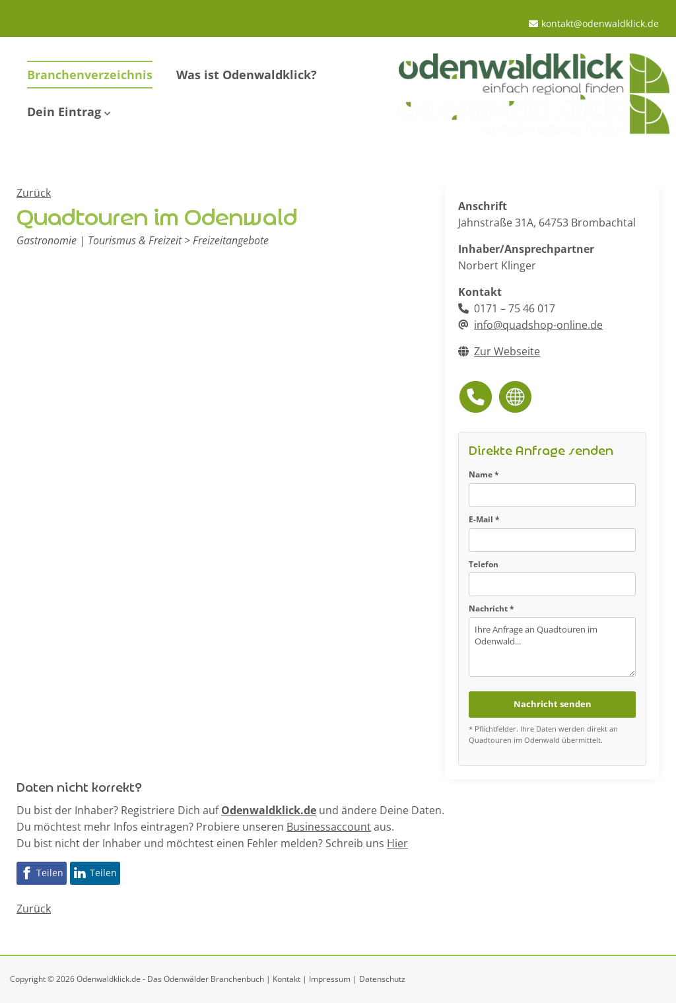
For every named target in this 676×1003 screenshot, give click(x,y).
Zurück (34, 193)
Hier (397, 843)
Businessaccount (329, 826)
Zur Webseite (507, 351)
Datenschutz (382, 979)
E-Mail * (484, 519)
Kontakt (286, 979)
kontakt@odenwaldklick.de (600, 23)
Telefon (483, 564)
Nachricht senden (553, 704)
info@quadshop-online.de (538, 325)
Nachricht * (491, 608)
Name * (484, 474)
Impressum (330, 979)
